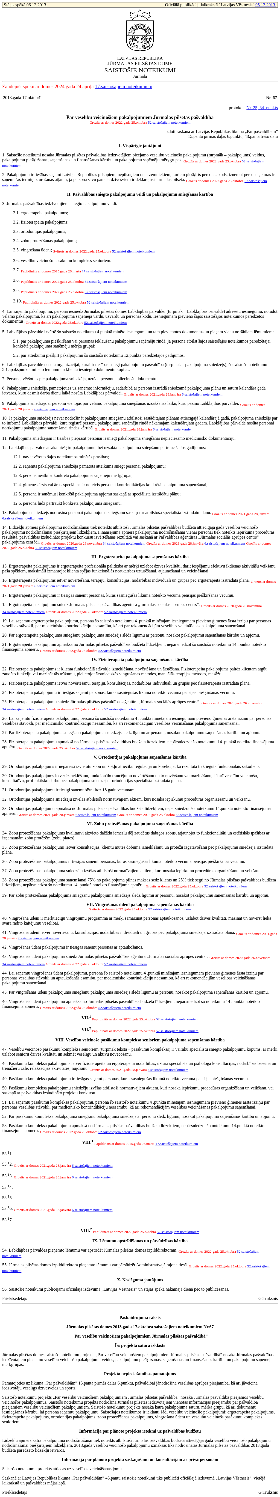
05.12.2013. (265, 4)
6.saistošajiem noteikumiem (202, 394)
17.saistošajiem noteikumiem (123, 86)
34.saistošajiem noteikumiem (124, 543)
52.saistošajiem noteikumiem (169, 122)
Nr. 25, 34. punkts (262, 107)
